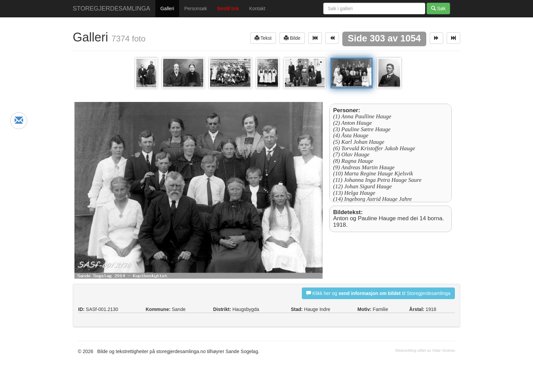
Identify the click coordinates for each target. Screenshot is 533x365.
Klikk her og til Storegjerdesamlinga (378, 293)
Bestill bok (228, 8)
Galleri (167, 8)
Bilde (292, 38)
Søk (438, 8)
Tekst (263, 38)
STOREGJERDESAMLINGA (111, 8)
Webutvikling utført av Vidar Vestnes (425, 350)
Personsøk (195, 8)
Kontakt (257, 8)
